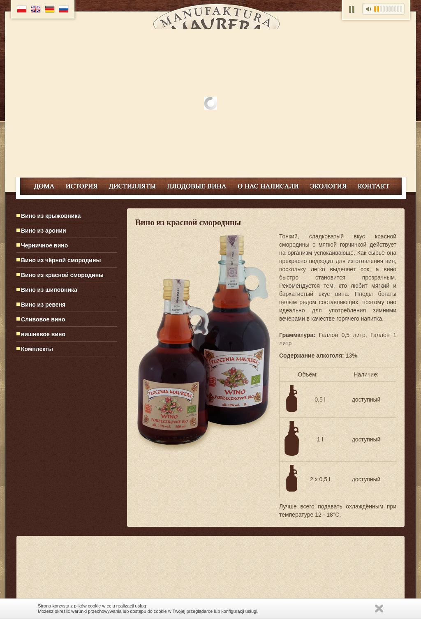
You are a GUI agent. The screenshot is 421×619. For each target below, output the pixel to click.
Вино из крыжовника (51, 215)
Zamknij (379, 608)
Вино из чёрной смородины (61, 260)
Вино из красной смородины (62, 275)
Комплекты (37, 349)
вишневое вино (43, 334)
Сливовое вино (43, 319)
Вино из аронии (43, 230)
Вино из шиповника (49, 289)
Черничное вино (44, 245)
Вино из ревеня (43, 304)
